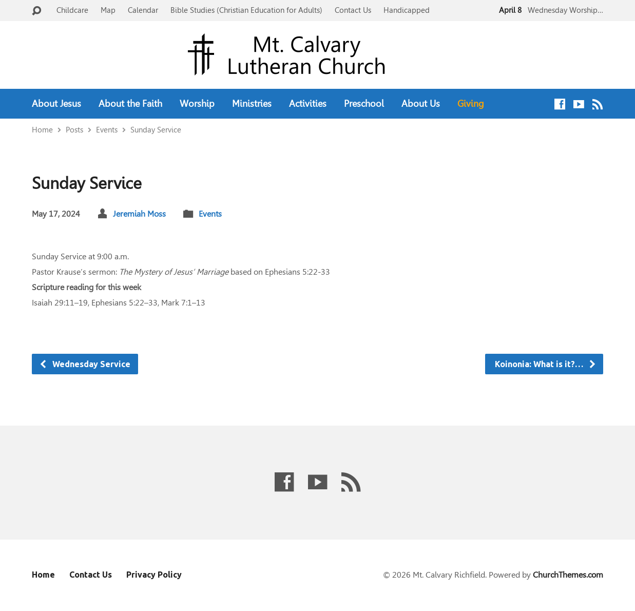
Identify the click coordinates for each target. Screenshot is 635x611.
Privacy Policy (154, 574)
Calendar (143, 10)
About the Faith (130, 103)
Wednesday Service (84, 364)
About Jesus (56, 103)
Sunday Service (155, 130)
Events (107, 130)
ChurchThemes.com (568, 575)
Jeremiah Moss (139, 214)
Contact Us (353, 10)
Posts (74, 130)
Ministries (252, 103)
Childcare (72, 10)
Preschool (364, 103)
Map (108, 10)
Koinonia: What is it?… (544, 364)
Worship (197, 103)
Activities (307, 103)
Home (42, 130)
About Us (420, 103)
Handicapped (406, 10)
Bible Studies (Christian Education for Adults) (246, 10)
